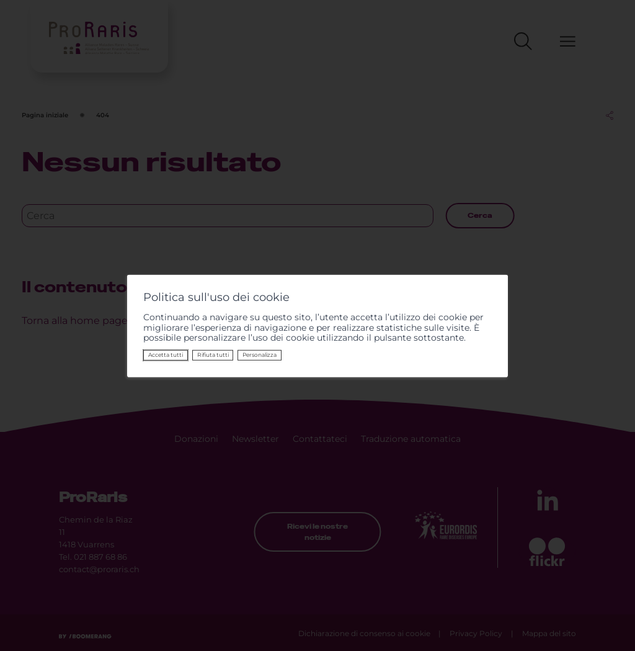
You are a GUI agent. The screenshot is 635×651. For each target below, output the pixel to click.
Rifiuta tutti (213, 355)
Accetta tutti (165, 355)
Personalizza (259, 355)
